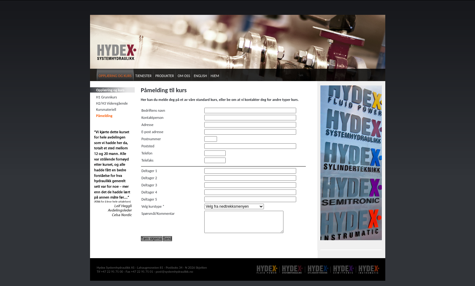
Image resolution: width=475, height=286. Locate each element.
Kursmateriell (106, 109)
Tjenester (143, 76)
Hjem (214, 76)
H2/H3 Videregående (112, 103)
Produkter (164, 76)
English (200, 76)
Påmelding (104, 116)
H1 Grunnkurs (106, 97)
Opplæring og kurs (115, 76)
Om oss (184, 76)
